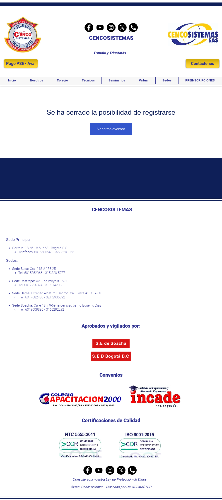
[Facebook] (88, 27)
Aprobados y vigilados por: (111, 326)
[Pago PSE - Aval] (21, 63)
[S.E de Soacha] (111, 343)
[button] (36, 80)
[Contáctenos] (202, 63)
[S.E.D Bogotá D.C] (111, 356)
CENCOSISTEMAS (111, 38)
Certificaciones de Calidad (111, 420)
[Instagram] (111, 27)
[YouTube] (100, 27)
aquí (90, 479)
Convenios (111, 375)
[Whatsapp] (133, 27)
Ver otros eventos (111, 129)
